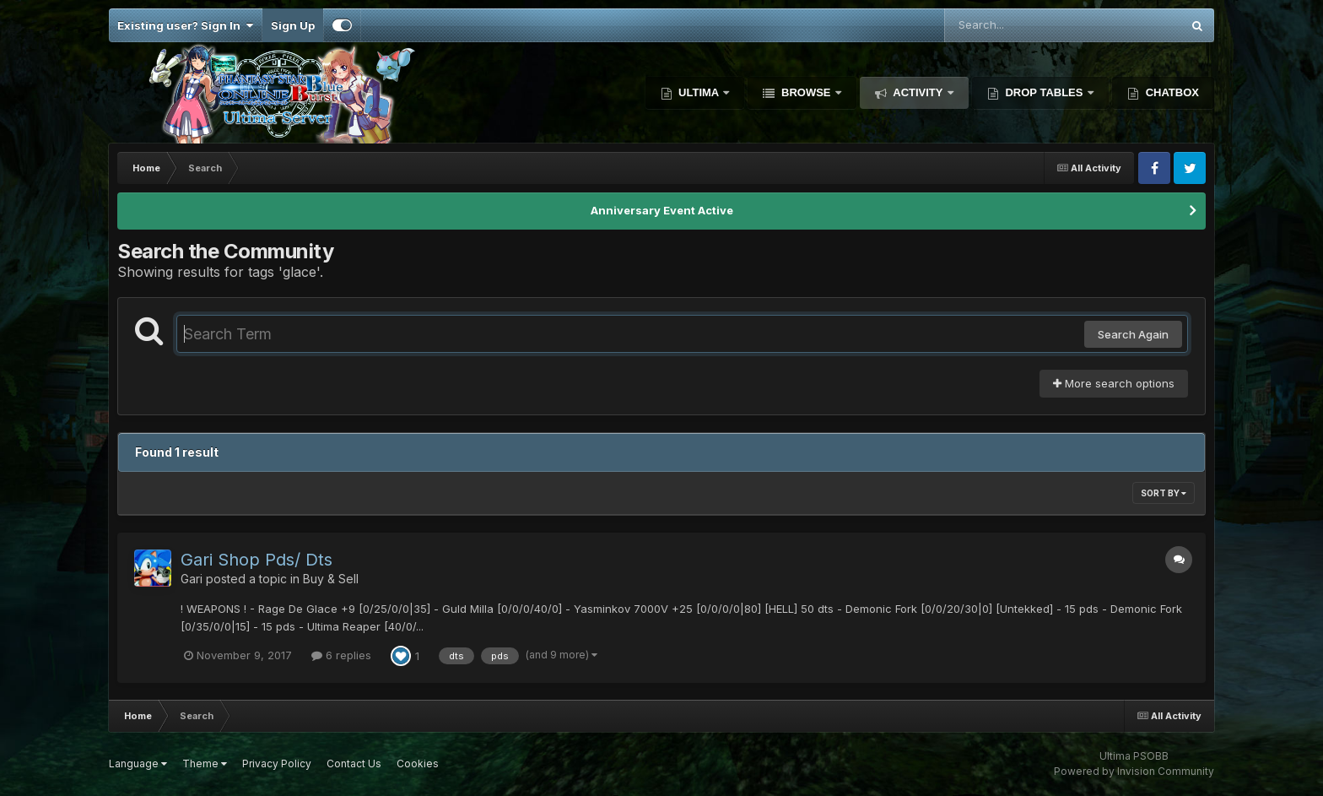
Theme (204, 763)
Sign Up (293, 25)
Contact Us (354, 763)
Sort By (1163, 493)
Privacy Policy (276, 763)
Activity (918, 92)
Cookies (418, 763)
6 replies (341, 655)
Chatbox (1170, 92)
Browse (806, 92)
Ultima (699, 92)
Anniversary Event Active (662, 210)
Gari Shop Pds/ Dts (256, 560)
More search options (1113, 383)
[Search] (1016, 25)
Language (138, 763)
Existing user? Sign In (185, 25)
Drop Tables (1044, 92)
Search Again (1133, 334)
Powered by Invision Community (1134, 771)
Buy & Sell (331, 578)
